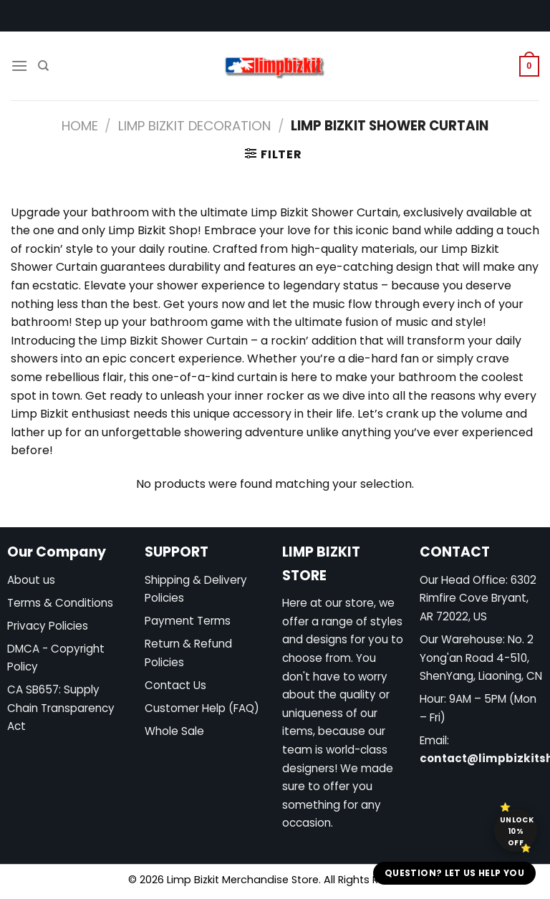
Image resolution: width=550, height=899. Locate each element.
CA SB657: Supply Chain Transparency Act (61, 708)
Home (80, 126)
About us (31, 579)
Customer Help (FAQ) (202, 708)
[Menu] (19, 65)
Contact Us (175, 685)
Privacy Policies (47, 625)
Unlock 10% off (517, 831)
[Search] (43, 66)
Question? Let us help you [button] (454, 873)
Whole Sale (174, 731)
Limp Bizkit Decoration (194, 126)
